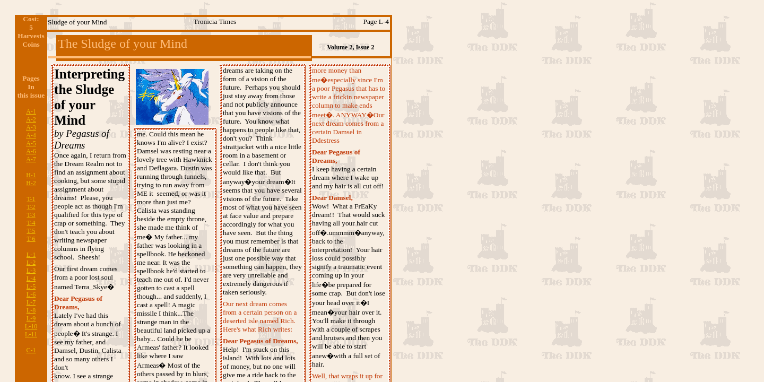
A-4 (31, 135)
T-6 (31, 238)
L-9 (31, 318)
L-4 (31, 278)
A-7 (31, 159)
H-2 (31, 183)
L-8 (31, 310)
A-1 (31, 111)
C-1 (31, 350)
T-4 (31, 223)
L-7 (31, 302)
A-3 (31, 127)
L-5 (31, 286)
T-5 (31, 231)
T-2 (31, 207)
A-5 (31, 143)
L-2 (31, 262)
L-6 (31, 294)
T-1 (31, 199)
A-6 (31, 151)
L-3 (31, 270)
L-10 (31, 326)
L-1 (31, 254)
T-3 (31, 215)
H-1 (31, 175)
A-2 (31, 119)
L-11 (31, 334)
